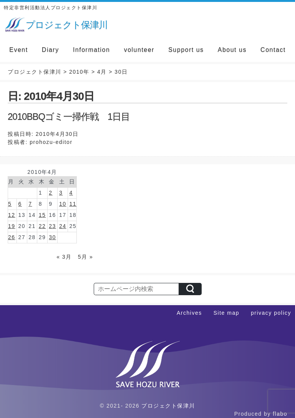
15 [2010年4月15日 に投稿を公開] (42, 215)
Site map (226, 313)
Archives (189, 313)
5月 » (85, 257)
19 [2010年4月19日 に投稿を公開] (11, 226)
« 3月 (63, 257)
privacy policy (271, 313)
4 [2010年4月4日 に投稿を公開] (71, 193)
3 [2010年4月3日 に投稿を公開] (61, 193)
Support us (186, 49)
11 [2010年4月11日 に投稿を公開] (72, 204)
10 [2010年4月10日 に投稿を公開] (62, 204)
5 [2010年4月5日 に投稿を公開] (10, 204)
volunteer (139, 49)
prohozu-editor (51, 142)
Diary (50, 49)
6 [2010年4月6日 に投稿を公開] (20, 204)
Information (91, 49)
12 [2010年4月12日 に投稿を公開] (11, 215)
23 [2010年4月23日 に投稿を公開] (52, 226)
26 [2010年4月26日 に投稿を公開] (11, 237)
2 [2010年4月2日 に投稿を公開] (50, 193)
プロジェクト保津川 (168, 406)
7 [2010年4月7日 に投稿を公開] (30, 204)
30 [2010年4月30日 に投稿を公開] (52, 237)
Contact (273, 49)
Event (18, 49)
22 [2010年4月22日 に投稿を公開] (42, 226)
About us (232, 49)
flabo (280, 414)
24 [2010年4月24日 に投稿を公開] (62, 226)
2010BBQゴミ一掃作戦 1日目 (69, 116)
